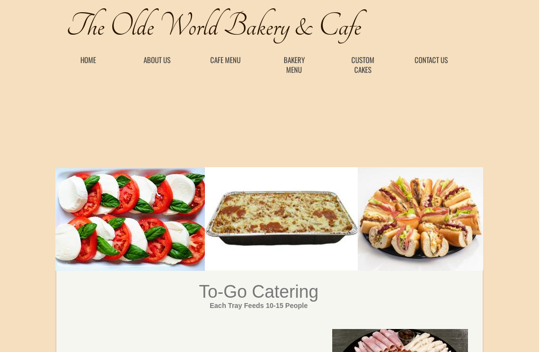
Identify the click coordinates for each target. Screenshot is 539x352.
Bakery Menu (294, 64)
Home (88, 59)
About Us (157, 59)
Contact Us (431, 59)
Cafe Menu (225, 59)
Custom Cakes (362, 64)
